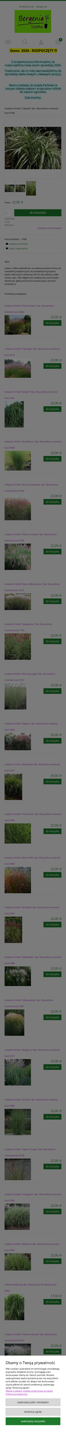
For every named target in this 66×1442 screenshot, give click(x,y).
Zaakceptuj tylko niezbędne (33, 1402)
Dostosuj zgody (33, 1411)
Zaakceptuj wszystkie (33, 1421)
